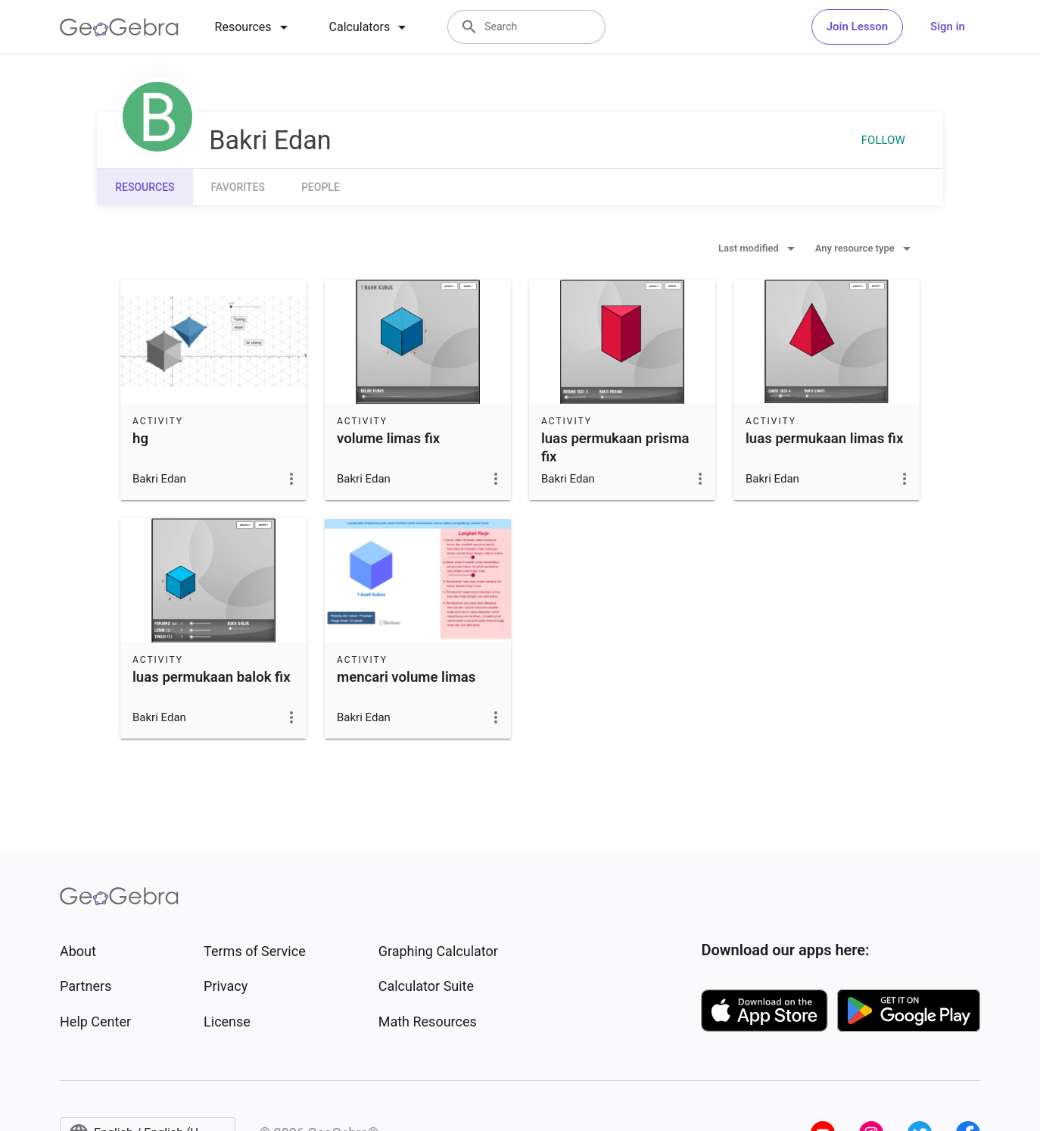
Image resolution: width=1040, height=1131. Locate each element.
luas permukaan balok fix (211, 677)
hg (140, 438)
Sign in (947, 26)
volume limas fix (388, 438)
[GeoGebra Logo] (119, 27)
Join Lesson (857, 26)
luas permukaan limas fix (824, 438)
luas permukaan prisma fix (615, 447)
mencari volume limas (406, 677)
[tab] (254, 27)
